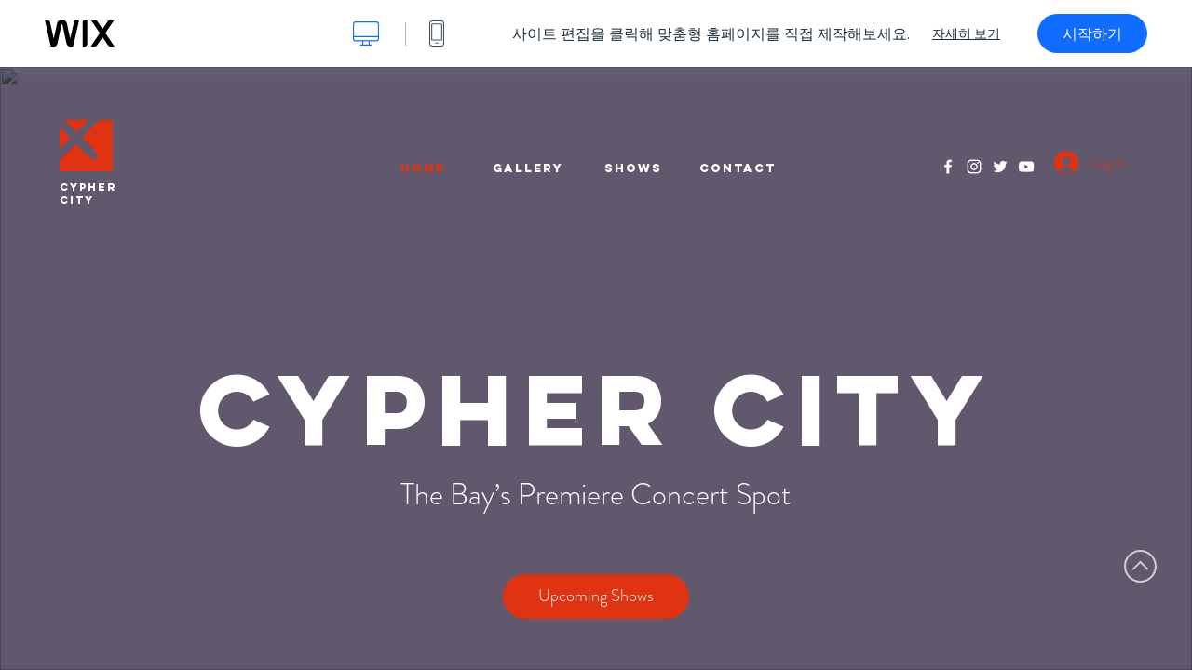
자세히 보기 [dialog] (966, 33)
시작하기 (1092, 33)
